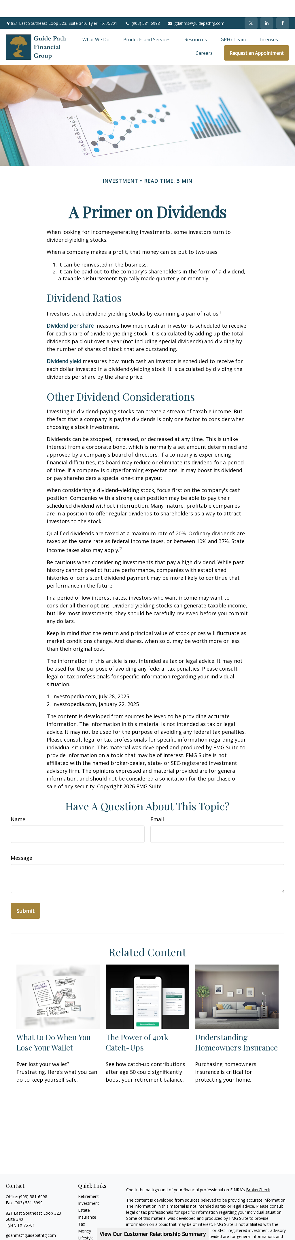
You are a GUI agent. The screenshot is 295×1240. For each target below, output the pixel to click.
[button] (96, 22)
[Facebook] (282, 6)
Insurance (87, 1200)
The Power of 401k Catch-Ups (137, 1024)
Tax (81, 1206)
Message (21, 840)
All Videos (87, 1234)
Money (84, 1213)
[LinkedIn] (266, 6)
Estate (84, 1193)
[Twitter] (251, 6)
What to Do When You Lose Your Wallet (53, 1024)
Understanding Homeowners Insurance (236, 1024)
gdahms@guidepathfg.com (195, 6)
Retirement (88, 1179)
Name (18, 801)
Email (157, 801)
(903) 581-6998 (142, 6)
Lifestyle (86, 1220)
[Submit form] (25, 893)
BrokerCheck (258, 1172)
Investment (88, 1186)
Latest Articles (91, 1227)
